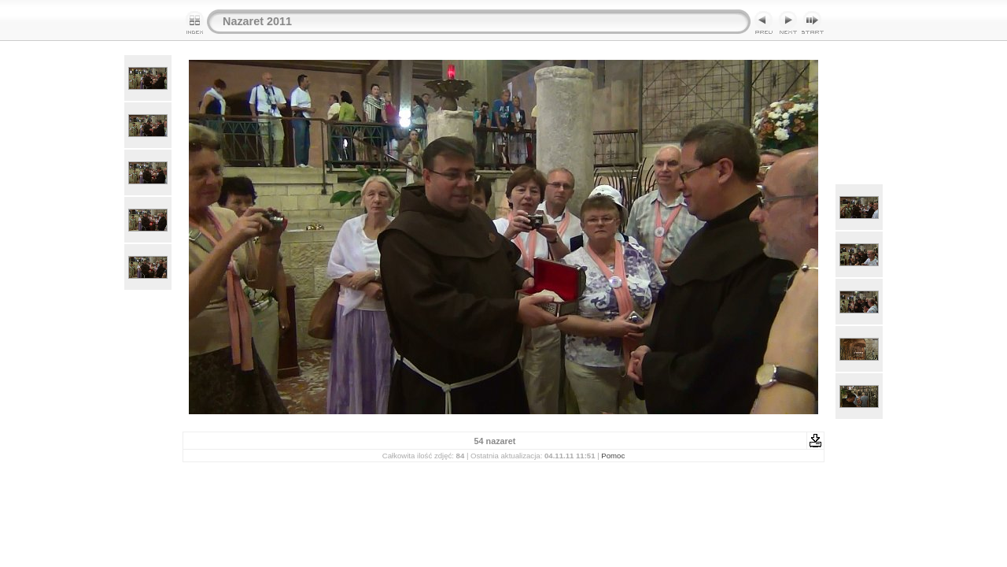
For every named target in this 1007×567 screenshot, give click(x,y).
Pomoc (613, 455)
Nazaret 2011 (257, 21)
